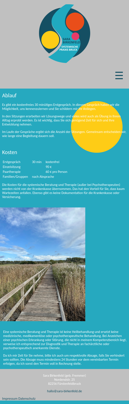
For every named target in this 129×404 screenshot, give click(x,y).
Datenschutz (26, 399)
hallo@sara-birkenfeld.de (64, 391)
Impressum (9, 399)
